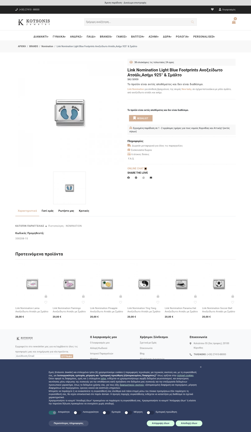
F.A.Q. (131, 158)
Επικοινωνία (146, 348)
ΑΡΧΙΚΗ (22, 46)
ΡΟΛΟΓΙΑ (184, 36)
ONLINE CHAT (137, 168)
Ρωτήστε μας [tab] (66, 210)
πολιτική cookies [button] (185, 375)
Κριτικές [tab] (84, 210)
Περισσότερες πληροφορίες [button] (68, 423)
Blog (142, 353)
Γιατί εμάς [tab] (48, 210)
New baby (186, 89)
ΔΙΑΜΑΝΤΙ (39, 36)
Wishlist (94, 359)
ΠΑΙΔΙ (90, 36)
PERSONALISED (206, 36)
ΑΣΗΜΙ (154, 36)
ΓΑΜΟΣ (121, 36)
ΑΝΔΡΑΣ (75, 36)
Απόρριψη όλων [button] (160, 423)
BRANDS (105, 36)
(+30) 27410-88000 (216, 354)
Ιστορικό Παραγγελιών (101, 353)
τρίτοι (103, 378)
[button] (200, 367)
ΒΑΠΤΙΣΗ (138, 36)
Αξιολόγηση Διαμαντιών (152, 359)
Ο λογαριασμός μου (100, 342)
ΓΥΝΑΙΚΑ (57, 36)
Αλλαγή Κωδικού (98, 348)
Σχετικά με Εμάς (148, 342)
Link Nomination (135, 89)
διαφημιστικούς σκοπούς (132, 385)
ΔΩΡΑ (168, 36)
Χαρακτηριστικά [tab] (27, 210)
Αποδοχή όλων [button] (189, 423)
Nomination (47, 46)
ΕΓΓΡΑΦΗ (66, 356)
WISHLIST (140, 118)
